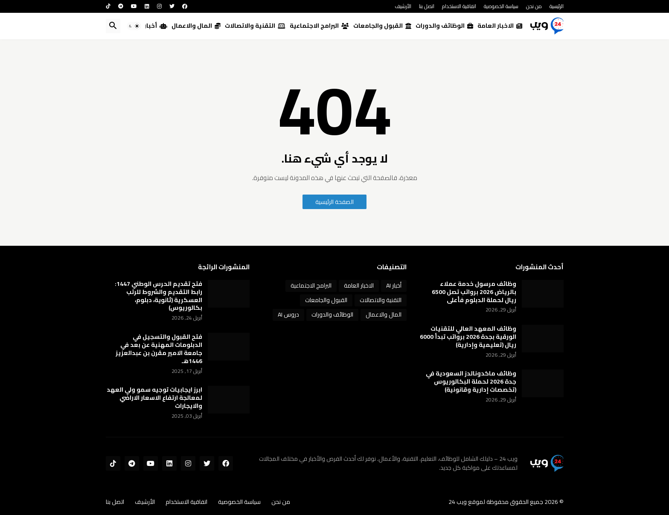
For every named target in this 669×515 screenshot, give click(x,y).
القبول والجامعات (382, 25)
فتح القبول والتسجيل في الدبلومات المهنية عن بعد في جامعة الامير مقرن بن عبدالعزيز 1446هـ (159, 349)
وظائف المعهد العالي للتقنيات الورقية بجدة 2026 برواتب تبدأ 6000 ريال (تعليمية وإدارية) (468, 337)
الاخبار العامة (499, 25)
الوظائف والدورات (444, 25)
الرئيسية (557, 6)
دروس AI (288, 314)
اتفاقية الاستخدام (459, 6)
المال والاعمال (196, 25)
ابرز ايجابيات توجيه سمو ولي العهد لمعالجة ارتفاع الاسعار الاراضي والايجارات (154, 398)
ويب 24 (457, 501)
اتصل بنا (426, 6)
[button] (134, 26)
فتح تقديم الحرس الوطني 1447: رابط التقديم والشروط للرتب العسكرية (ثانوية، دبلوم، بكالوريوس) (158, 296)
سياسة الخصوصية (501, 6)
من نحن (534, 6)
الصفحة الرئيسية (334, 201)
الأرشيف (403, 6)
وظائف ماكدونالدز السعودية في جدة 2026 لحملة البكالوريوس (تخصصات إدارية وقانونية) (471, 382)
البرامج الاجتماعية (319, 25)
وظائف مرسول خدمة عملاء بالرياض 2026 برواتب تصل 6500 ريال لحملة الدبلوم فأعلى (474, 292)
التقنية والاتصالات (255, 25)
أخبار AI (152, 25)
